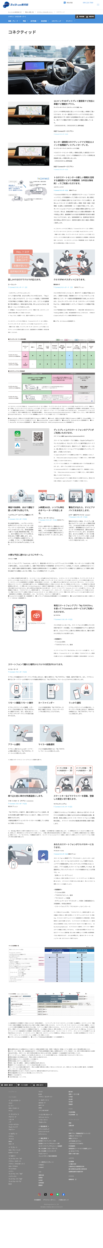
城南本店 (41, 1175)
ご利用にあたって (63, 1200)
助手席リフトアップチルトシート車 (49, 1143)
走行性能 (33, 21)
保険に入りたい (73, 1138)
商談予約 (90, 17)
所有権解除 (72, 1146)
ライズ (41, 1092)
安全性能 (44, 21)
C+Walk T (41, 1167)
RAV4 (10, 1184)
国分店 (71, 1092)
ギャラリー (69, 21)
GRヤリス (41, 1105)
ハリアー (11, 1171)
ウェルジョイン (43, 1153)
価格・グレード (13, 21)
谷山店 (71, 1099)
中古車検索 (72, 1115)
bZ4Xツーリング (13, 1152)
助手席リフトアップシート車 (47, 1141)
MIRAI (10, 1141)
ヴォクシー (12, 1129)
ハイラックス (12, 1176)
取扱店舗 (80, 17)
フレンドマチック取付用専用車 (48, 1156)
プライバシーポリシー (49, 1200)
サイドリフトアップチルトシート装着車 (50, 1146)
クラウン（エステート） (46, 1097)
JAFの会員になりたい (75, 1141)
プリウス (11, 1139)
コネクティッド (56, 21)
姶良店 (40, 1178)
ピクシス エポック (44, 1129)
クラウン (11, 1136)
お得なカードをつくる (75, 1136)
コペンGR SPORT (44, 1110)
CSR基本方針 (72, 1164)
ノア (10, 1122)
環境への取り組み (74, 1154)
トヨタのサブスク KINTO (76, 1143)
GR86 (40, 1108)
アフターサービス (74, 1120)
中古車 (71, 1109)
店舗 (40, 1172)
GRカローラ (42, 1103)
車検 (70, 1123)
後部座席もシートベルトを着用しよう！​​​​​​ (80, 1148)
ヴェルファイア (13, 1127)
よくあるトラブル (74, 1151)
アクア (11, 1103)
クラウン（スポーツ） (15, 1161)
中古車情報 (72, 1112)
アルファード (12, 1117)
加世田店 (41, 1183)
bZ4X (40, 1094)
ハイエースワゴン (14, 1124)
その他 (71, 1130)
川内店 (71, 1097)
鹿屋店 (40, 1185)
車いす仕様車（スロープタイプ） (48, 1148)
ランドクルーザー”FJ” (15, 1181)
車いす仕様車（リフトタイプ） (48, 1151)
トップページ (12, 1092)
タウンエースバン (44, 1117)
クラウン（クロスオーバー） (17, 17)
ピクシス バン (43, 1134)
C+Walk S (41, 1165)
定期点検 (71, 1125)
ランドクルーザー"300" (15, 1179)
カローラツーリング (14, 1150)
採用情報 (71, 1176)
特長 (24, 21)
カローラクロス (13, 1166)
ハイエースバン (43, 1120)
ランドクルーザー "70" (15, 1159)
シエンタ (11, 1119)
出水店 (40, 1180)
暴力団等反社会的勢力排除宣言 (78, 1169)
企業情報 (71, 1158)
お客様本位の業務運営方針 (76, 1166)
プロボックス (42, 1122)
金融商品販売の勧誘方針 (76, 1172)
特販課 (71, 1104)
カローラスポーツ (14, 1108)
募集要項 (71, 1179)
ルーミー (11, 1106)
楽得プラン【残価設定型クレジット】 (80, 1133)
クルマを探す (12, 1097)
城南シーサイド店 (74, 1094)
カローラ (11, 1144)
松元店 (71, 1102)
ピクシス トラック (44, 1131)
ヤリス (10, 1111)
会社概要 (71, 1161)
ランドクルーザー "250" (16, 1174)
